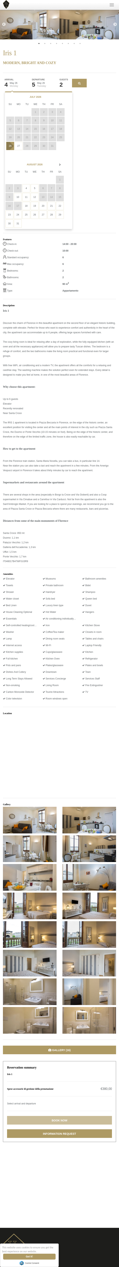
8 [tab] (80, 43)
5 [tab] (62, 43)
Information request (59, 1133)
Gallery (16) (59, 1050)
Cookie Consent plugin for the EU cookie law (29, 1263)
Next (115, 24)
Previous (4, 24)
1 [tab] (39, 43)
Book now (59, 1120)
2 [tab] (45, 43)
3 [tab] (51, 43)
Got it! (29, 1256)
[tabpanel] (30, 24)
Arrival (9, 80)
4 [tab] (57, 43)
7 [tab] (74, 43)
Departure (38, 80)
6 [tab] (68, 43)
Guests (64, 80)
